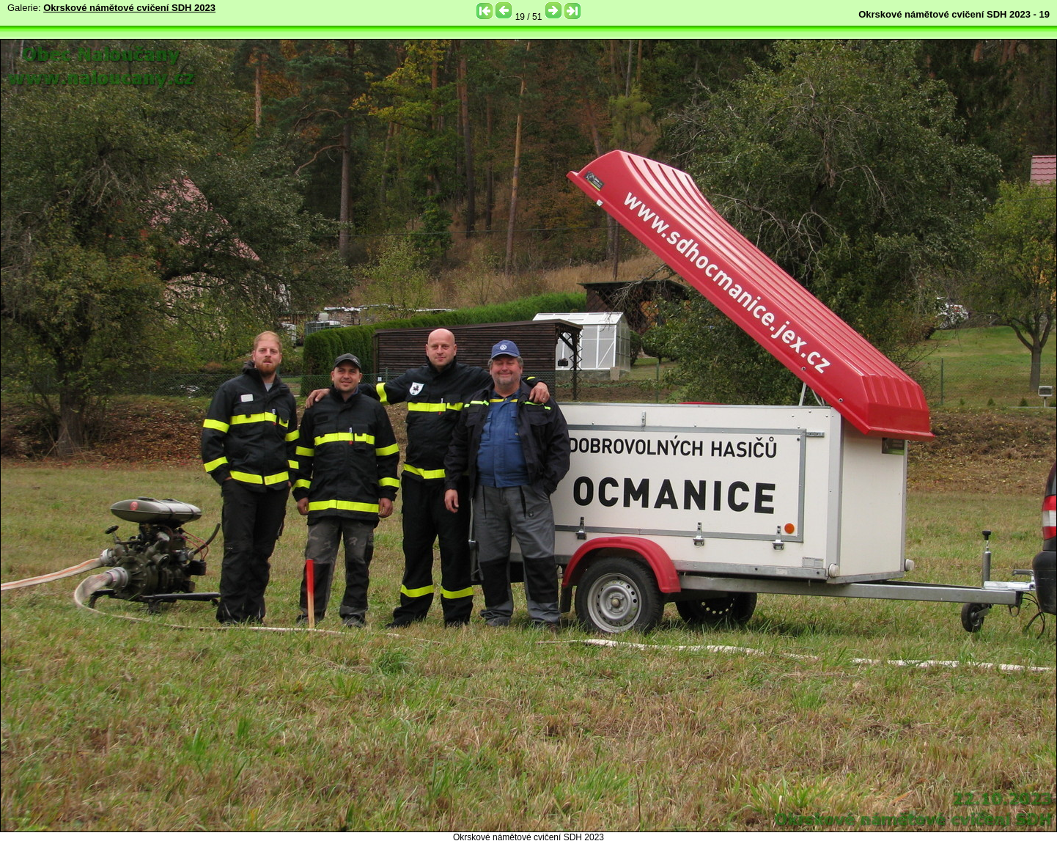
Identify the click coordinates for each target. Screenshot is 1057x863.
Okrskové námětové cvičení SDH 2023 (129, 7)
